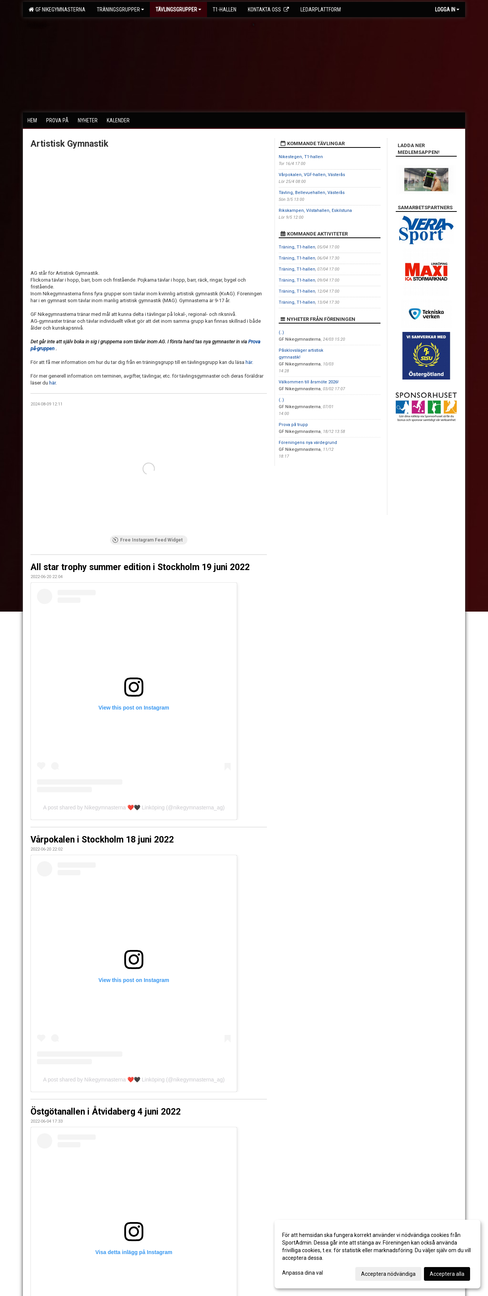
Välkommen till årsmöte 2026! (309, 382)
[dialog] (377, 1254)
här (249, 362)
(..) (281, 332)
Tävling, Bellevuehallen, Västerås (312, 192)
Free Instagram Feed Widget (147, 540)
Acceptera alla (447, 1274)
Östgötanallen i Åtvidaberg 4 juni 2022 (105, 1112)
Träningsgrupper (120, 9)
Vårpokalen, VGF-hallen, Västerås (312, 174)
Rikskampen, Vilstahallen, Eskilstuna (315, 210)
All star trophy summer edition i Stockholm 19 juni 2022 (140, 567)
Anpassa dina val (302, 1273)
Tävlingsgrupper (178, 9)
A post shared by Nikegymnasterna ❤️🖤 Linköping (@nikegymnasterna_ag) (134, 807)
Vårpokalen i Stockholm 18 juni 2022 (102, 840)
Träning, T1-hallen (297, 247)
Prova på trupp (293, 424)
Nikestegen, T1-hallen (301, 156)
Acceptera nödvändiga (388, 1274)
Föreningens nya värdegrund (308, 442)
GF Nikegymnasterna (57, 9)
